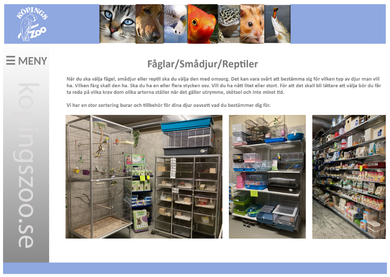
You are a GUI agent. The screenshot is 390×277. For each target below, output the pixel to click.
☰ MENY (26, 61)
